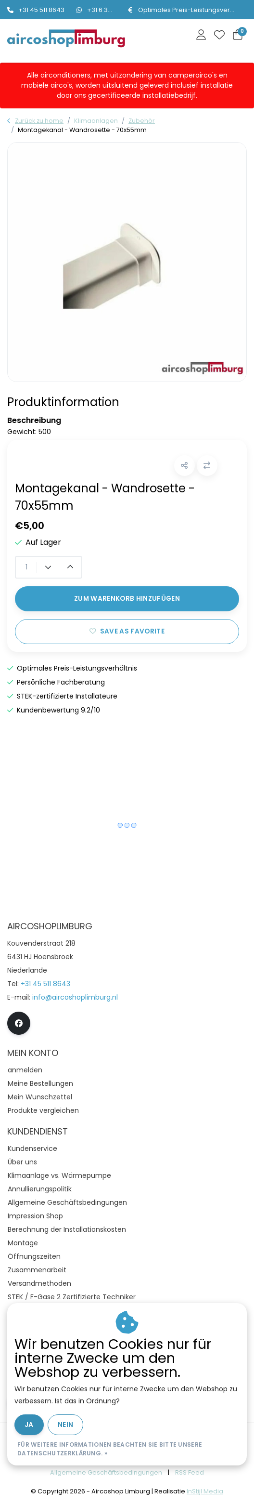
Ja (29, 1424)
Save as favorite (127, 631)
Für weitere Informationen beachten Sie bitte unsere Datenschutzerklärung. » (109, 1448)
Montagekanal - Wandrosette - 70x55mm (82, 130)
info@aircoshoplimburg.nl (75, 997)
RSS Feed (189, 1472)
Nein (65, 1424)
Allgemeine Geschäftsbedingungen (106, 1472)
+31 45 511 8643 (35, 9)
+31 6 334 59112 (104, 9)
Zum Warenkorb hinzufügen (127, 598)
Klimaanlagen (96, 121)
